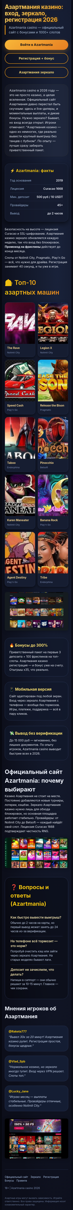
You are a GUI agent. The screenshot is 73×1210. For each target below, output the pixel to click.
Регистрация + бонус (36, 58)
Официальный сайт (16, 1176)
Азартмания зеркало (36, 72)
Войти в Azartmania (36, 45)
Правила (22, 1180)
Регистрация (51, 1176)
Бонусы (9, 1180)
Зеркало (36, 1176)
